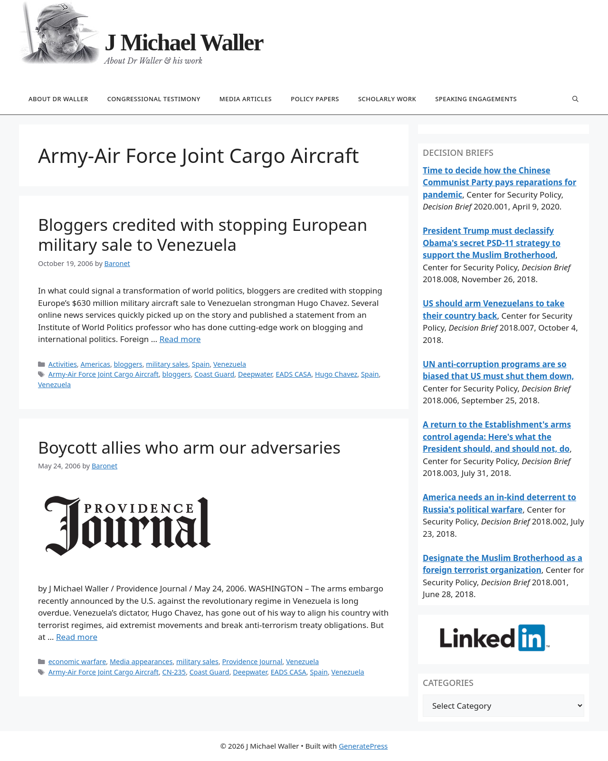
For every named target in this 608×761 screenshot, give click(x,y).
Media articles (245, 99)
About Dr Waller (58, 99)
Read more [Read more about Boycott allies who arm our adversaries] (76, 636)
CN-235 (174, 671)
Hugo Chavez (336, 374)
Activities (62, 364)
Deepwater (255, 374)
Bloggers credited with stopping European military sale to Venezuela (202, 234)
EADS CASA (293, 374)
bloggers (128, 364)
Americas (95, 364)
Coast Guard (214, 374)
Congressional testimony (153, 99)
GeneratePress (363, 746)
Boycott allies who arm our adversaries (189, 447)
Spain (201, 364)
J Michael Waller (183, 42)
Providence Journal (252, 661)
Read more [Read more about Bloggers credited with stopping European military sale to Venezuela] (180, 338)
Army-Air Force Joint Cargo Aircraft (103, 374)
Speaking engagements (476, 99)
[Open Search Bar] (575, 99)
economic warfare (77, 661)
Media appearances (141, 661)
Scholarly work (387, 99)
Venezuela (229, 364)
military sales (167, 364)
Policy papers (315, 99)
